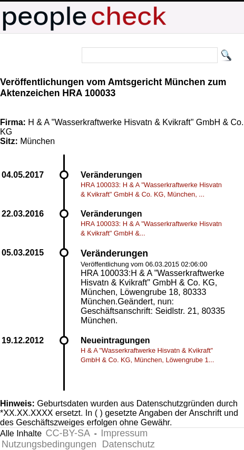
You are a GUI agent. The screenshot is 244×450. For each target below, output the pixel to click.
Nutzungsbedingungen (49, 444)
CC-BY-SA (68, 433)
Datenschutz (128, 444)
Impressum (124, 433)
